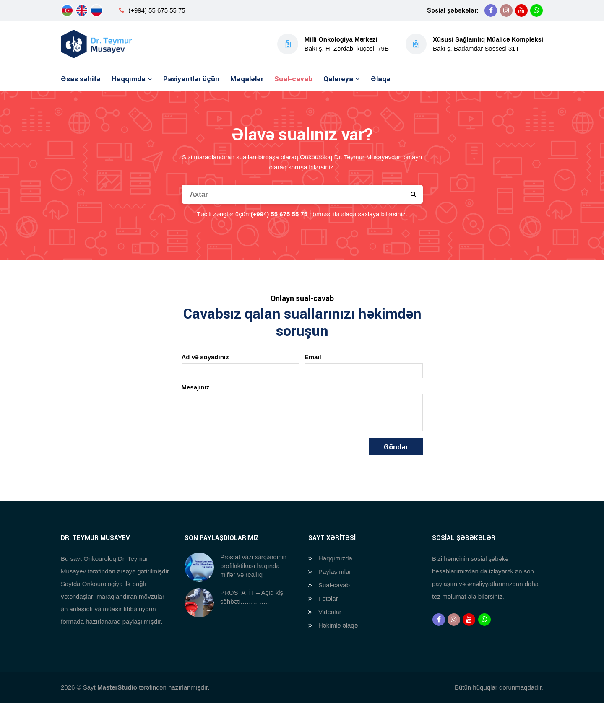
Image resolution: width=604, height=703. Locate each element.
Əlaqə (381, 79)
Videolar (329, 611)
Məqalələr (246, 79)
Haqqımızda (335, 558)
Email (313, 357)
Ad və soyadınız (205, 357)
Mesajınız (196, 387)
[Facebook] (490, 10)
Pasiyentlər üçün (191, 79)
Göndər (396, 447)
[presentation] (245, 454)
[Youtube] (521, 10)
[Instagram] (506, 10)
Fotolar (328, 598)
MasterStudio (117, 687)
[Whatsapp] (536, 10)
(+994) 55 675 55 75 (156, 10)
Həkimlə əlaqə (338, 625)
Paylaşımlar (334, 571)
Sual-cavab (293, 79)
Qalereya (338, 79)
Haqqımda (129, 79)
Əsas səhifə (81, 79)
